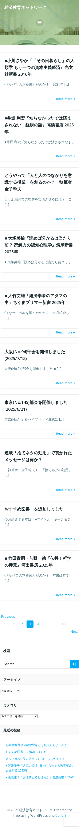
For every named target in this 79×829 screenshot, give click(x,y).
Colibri (60, 815)
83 (65, 623)
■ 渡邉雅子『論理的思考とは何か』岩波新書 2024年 (40, 777)
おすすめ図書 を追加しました (26, 752)
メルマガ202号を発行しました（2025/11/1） (35, 759)
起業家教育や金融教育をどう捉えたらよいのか (36, 745)
